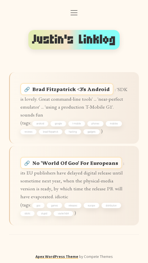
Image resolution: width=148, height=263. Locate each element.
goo (39, 205)
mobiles (114, 123)
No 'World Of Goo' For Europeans (75, 162)
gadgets (91, 131)
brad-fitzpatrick (50, 131)
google (58, 123)
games (54, 205)
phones (95, 123)
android (40, 123)
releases (73, 205)
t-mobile (77, 123)
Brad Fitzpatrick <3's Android (71, 89)
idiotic (28, 213)
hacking (73, 131)
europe (91, 205)
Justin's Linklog (74, 39)
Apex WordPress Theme (56, 256)
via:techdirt (63, 213)
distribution (111, 205)
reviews (29, 131)
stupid (44, 213)
